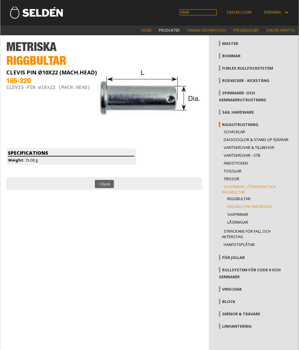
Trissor (231, 178)
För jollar (233, 257)
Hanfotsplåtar (239, 244)
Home (146, 30)
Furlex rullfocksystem (247, 68)
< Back (104, 184)
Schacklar (234, 131)
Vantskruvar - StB (242, 155)
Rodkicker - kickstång (245, 80)
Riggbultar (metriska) (249, 206)
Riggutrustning (240, 124)
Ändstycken (236, 163)
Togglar (232, 171)
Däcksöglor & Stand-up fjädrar (256, 139)
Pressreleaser (246, 30)
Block (228, 301)
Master (230, 43)
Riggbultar (238, 198)
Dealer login (239, 12)
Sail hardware (238, 112)
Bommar (231, 55)
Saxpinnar (237, 214)
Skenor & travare (241, 314)
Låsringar (237, 222)
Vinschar (232, 289)
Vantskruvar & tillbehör (249, 147)
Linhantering (237, 326)
